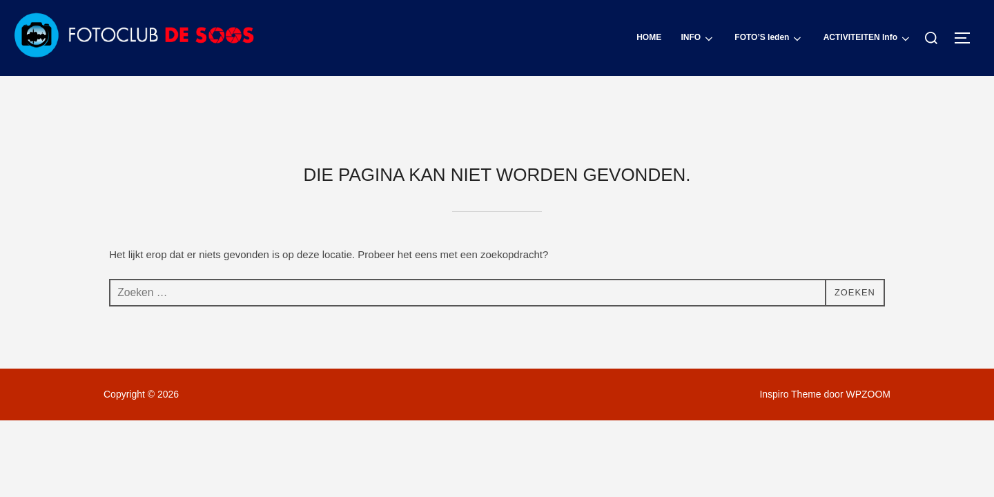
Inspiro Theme (790, 335)
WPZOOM (868, 335)
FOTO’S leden (768, 38)
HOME (649, 37)
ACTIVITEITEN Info (868, 38)
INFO (698, 38)
